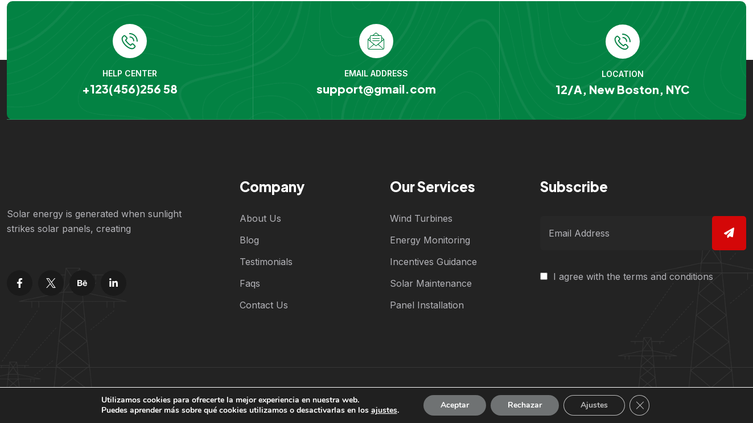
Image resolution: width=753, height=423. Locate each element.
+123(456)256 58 (129, 89)
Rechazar (525, 405)
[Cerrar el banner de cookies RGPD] (639, 405)
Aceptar (455, 405)
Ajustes (594, 405)
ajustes (384, 410)
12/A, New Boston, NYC (623, 89)
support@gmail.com (375, 89)
